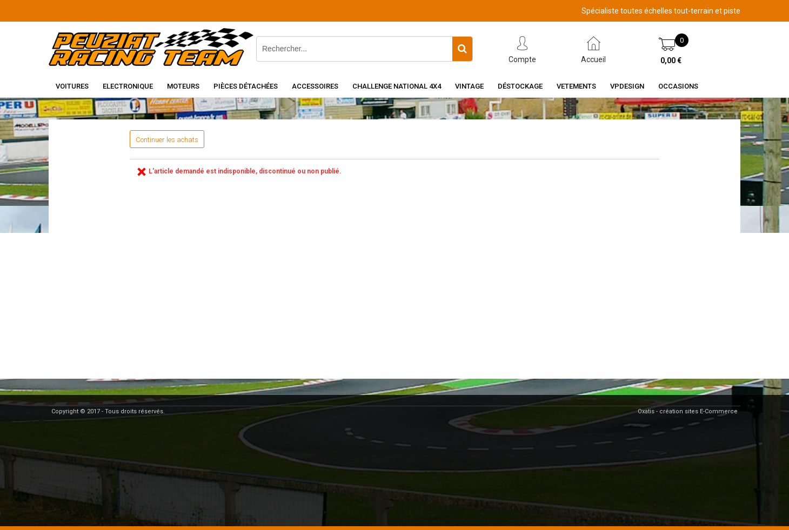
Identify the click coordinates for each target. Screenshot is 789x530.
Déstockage (520, 86)
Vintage (469, 86)
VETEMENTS (576, 86)
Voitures (72, 86)
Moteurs (183, 86)
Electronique (128, 86)
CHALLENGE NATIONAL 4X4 (396, 86)
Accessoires (315, 86)
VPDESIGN (627, 86)
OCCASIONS (678, 86)
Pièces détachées (245, 86)
